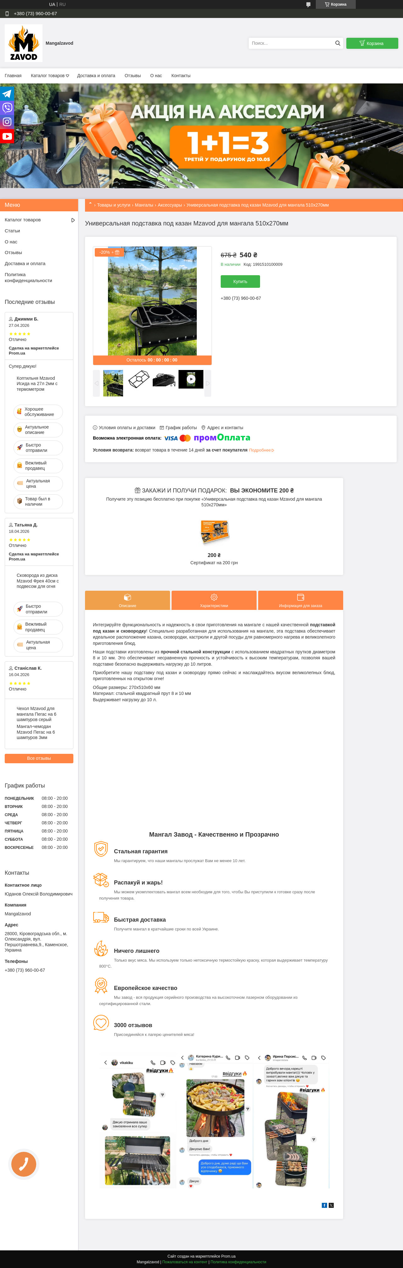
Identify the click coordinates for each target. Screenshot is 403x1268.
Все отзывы (39, 758)
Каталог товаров (48, 75)
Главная (13, 75)
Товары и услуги (113, 205)
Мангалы (144, 205)
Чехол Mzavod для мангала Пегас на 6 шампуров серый (36, 714)
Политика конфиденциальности (28, 277)
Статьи (12, 230)
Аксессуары (170, 205)
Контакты (181, 75)
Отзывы (133, 75)
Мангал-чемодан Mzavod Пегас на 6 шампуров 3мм (36, 732)
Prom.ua (228, 1256)
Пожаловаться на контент (184, 1262)
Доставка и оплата (96, 75)
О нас (156, 75)
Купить (240, 281)
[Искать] (337, 43)
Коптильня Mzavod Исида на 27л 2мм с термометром (37, 384)
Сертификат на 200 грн (214, 562)
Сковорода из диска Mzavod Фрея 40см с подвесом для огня (38, 581)
